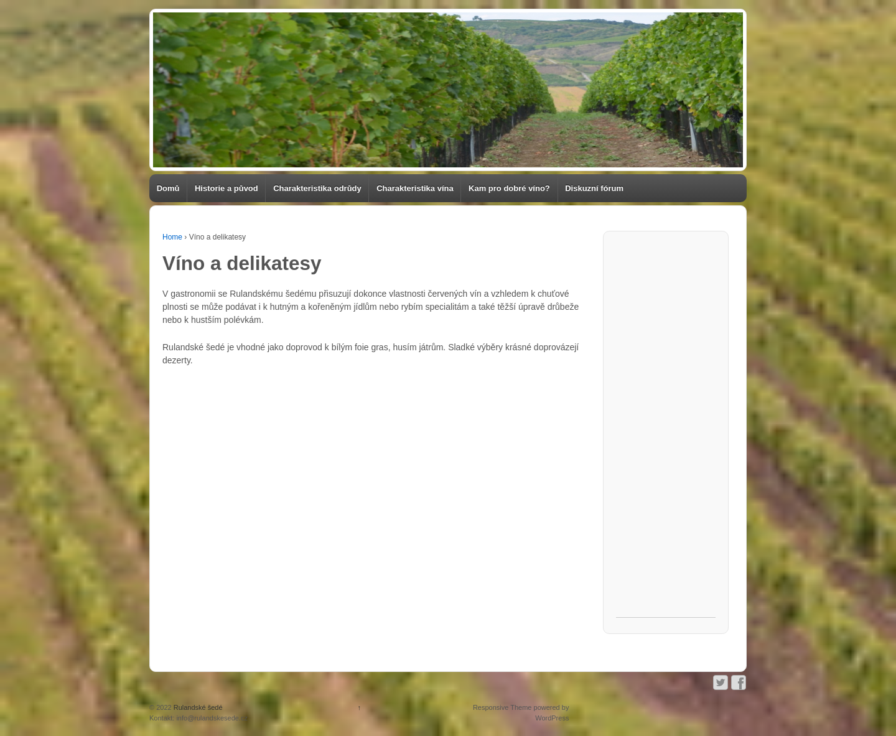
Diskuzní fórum (594, 188)
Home (172, 237)
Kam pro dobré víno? (509, 188)
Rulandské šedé (197, 707)
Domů (168, 188)
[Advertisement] (666, 430)
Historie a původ (226, 188)
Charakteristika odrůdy (317, 188)
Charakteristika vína (415, 188)
